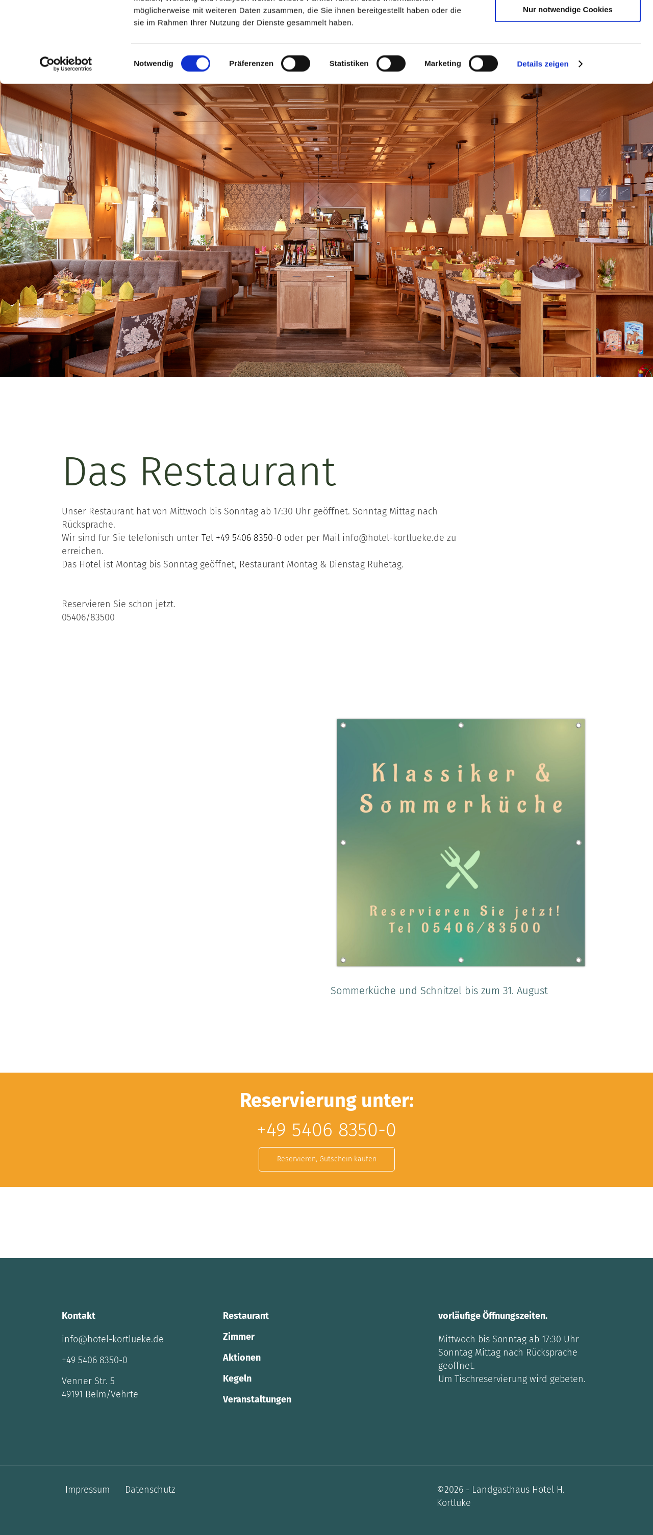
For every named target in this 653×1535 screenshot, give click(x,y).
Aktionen (242, 1357)
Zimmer (239, 1336)
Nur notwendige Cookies (568, 85)
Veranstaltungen (257, 1399)
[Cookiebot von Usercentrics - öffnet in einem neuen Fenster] (66, 139)
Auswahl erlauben (567, 55)
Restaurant (246, 1315)
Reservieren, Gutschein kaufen (326, 1159)
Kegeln (237, 1378)
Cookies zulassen (568, 25)
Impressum (87, 1489)
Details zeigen (542, 139)
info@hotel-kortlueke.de (113, 1339)
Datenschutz (150, 1489)
